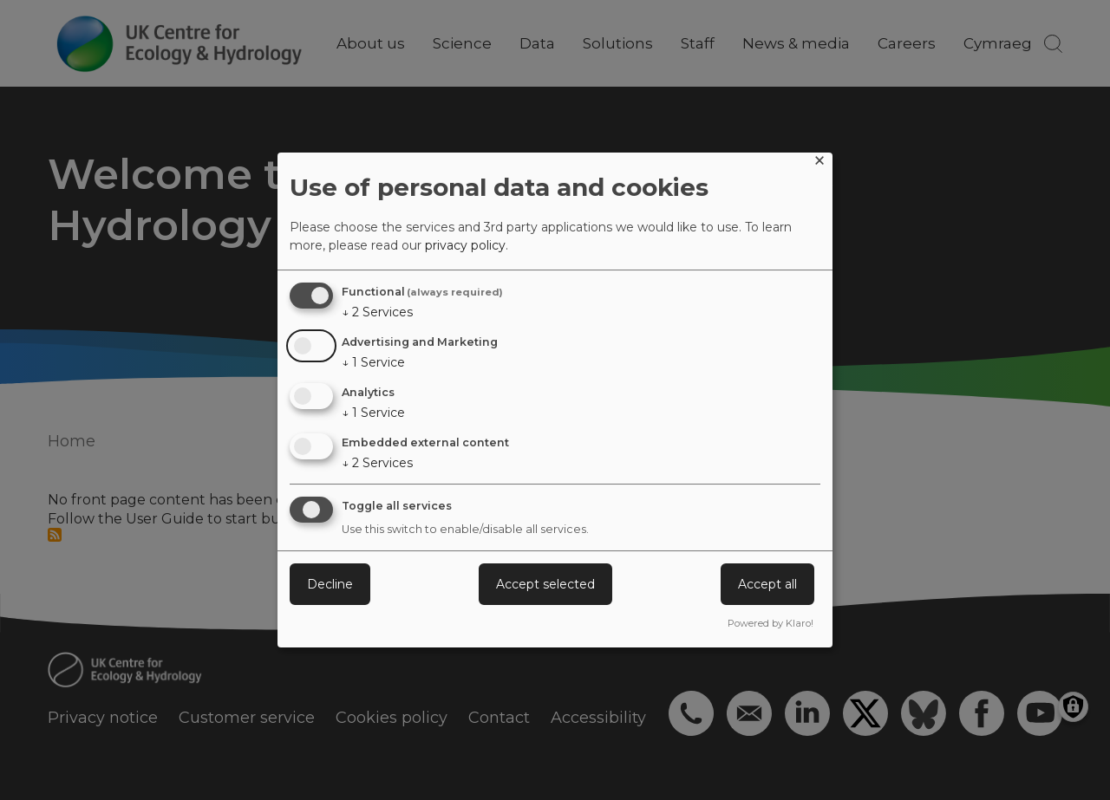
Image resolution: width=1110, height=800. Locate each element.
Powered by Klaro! (770, 623)
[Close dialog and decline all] (819, 163)
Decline (330, 584)
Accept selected (545, 584)
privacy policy (465, 245)
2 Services (377, 312)
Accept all (767, 584)
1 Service (373, 362)
